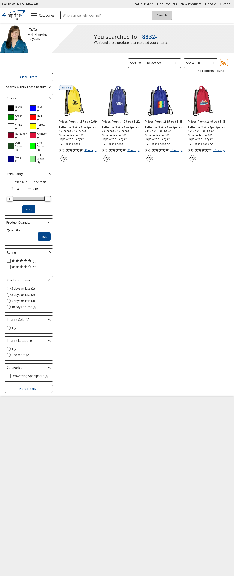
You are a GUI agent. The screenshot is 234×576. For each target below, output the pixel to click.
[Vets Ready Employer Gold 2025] (41, 500)
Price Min (20, 182)
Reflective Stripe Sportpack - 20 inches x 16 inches (120, 129)
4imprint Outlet (188, 444)
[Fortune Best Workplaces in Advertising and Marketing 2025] (17, 500)
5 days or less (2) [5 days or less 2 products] (23, 295)
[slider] (10, 198)
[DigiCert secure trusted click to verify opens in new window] (152, 490)
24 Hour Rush (143, 4)
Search (162, 15)
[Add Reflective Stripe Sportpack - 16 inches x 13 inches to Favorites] (63, 158)
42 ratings (90, 150)
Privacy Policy (15, 447)
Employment (14, 433)
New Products (191, 4)
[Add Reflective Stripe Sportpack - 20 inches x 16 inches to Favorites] (106, 158)
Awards (68, 420)
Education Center (75, 413)
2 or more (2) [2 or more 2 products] (20, 355)
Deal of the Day (188, 450)
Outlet (226, 4)
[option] (17, 108)
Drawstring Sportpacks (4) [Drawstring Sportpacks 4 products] (29, 376)
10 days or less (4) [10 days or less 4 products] (23, 307)
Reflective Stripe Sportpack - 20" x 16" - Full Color (163, 129)
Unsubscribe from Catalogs (25, 471)
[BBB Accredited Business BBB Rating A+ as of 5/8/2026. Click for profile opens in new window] (192, 489)
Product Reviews (74, 447)
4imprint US (185, 413)
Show (190, 63)
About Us (12, 413)
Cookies (11, 464)
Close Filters (28, 77)
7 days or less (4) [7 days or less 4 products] (23, 301)
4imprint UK (185, 426)
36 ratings (133, 150)
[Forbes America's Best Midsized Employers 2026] (70, 500)
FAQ (65, 433)
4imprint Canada (189, 420)
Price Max (39, 182)
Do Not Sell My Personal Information (22, 455)
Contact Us (13, 426)
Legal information (198, 509)
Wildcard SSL (146, 500)
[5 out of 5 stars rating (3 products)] (28, 261)
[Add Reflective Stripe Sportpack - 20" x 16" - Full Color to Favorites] (149, 158)
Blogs (67, 426)
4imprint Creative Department (141, 413)
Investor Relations (18, 440)
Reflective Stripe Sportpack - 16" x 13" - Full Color (206, 129)
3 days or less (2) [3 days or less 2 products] (23, 288)
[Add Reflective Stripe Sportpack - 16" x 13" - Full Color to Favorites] (192, 158)
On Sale (210, 4)
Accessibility (13, 420)
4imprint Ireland (188, 433)
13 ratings (176, 150)
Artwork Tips (129, 420)
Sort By (135, 63)
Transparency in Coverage (82, 467)
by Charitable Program (143, 426)
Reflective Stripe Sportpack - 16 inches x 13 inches (77, 129)
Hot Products (167, 4)
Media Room (71, 440)
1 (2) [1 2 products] (14, 328)
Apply (28, 209)
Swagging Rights (75, 460)
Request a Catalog (75, 453)
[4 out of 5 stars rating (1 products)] (28, 267)
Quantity (13, 230)
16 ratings (219, 150)
